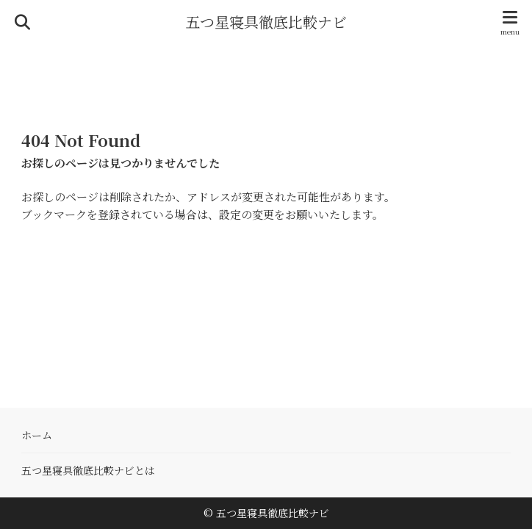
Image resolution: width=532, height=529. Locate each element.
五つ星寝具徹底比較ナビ (266, 22)
